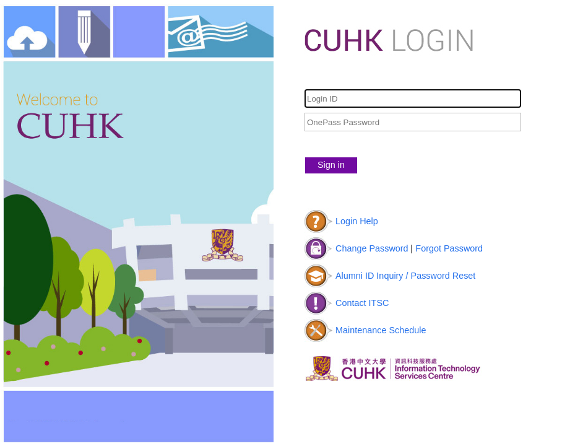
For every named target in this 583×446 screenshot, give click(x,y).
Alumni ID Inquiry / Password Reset (405, 276)
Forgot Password (449, 248)
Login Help (356, 221)
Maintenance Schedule (380, 330)
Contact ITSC (362, 303)
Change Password (371, 248)
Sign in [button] (331, 165)
